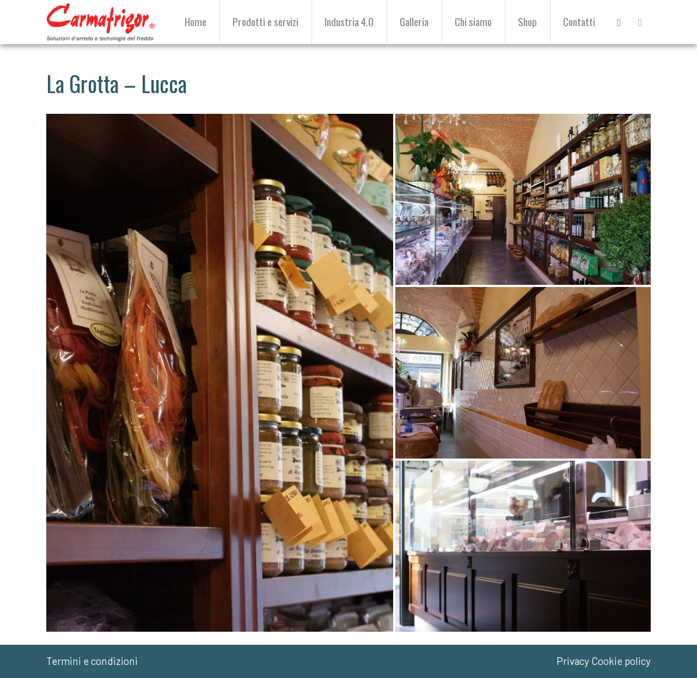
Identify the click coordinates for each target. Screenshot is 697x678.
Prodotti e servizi (265, 21)
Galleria (414, 21)
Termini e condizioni (92, 661)
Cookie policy (621, 661)
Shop (527, 21)
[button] (219, 373)
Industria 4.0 (349, 21)
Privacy (573, 661)
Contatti (579, 21)
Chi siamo (473, 21)
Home (195, 21)
